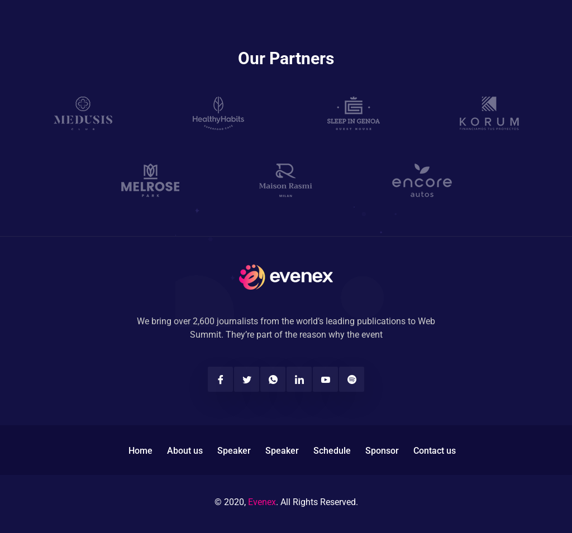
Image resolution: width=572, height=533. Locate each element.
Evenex (262, 502)
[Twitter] (246, 379)
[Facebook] (220, 379)
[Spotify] (351, 379)
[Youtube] (325, 379)
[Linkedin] (299, 379)
